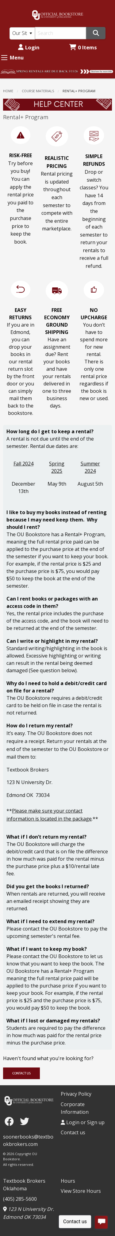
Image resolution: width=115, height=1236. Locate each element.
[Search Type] (22, 33)
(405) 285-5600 (20, 1199)
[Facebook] (11, 1121)
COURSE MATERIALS (38, 91)
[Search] (60, 33)
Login (29, 47)
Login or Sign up (83, 1122)
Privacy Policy (76, 1093)
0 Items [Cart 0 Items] (83, 47)
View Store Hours (81, 1191)
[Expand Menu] (4, 57)
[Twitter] (24, 1121)
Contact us (73, 1132)
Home (8, 91)
